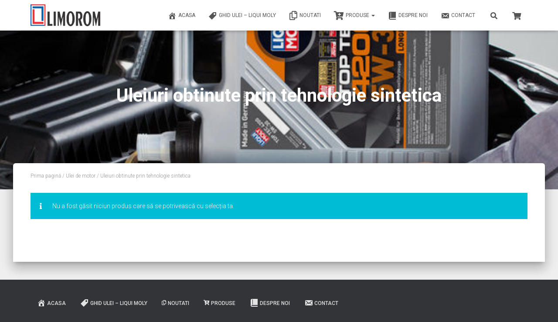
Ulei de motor (80, 176)
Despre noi (408, 15)
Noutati (305, 15)
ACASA (181, 15)
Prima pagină (46, 176)
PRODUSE (354, 15)
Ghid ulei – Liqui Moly (242, 15)
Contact (458, 15)
